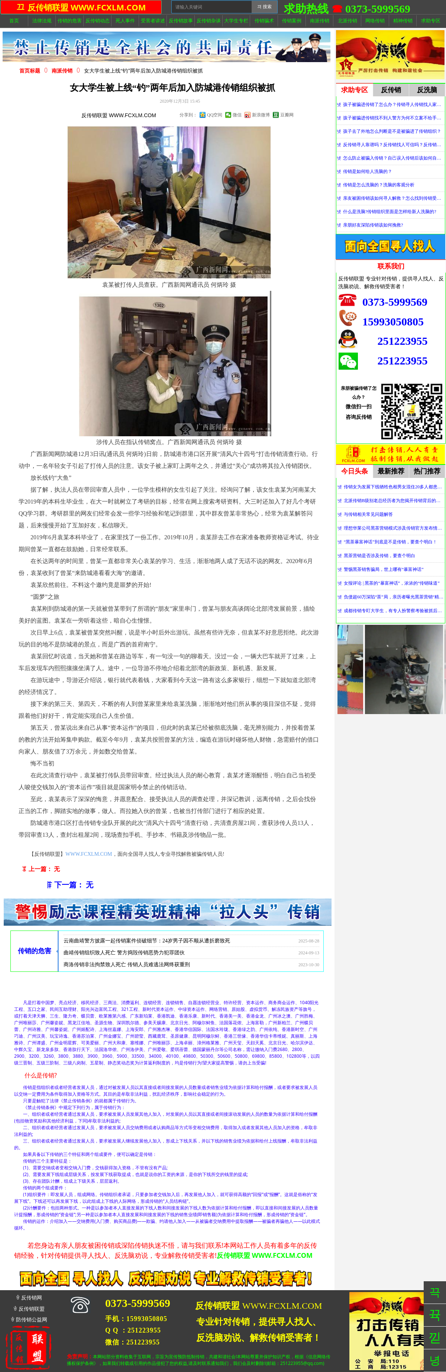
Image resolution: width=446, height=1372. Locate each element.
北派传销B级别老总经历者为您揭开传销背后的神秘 (394, 500)
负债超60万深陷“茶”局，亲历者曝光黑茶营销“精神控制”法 (394, 597)
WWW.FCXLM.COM (88, 854)
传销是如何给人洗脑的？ (367, 171)
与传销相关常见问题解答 (368, 514)
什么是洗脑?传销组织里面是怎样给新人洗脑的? (389, 211)
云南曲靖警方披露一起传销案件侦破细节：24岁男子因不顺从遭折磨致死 (147, 945)
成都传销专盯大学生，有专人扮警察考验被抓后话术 (394, 610)
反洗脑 (427, 90)
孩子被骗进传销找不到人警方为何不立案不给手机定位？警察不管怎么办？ (394, 118)
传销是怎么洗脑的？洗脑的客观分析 (378, 184)
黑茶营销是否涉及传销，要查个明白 (379, 555)
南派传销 (62, 71)
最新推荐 (391, 471)
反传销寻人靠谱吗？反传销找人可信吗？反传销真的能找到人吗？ (394, 144)
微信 (237, 115)
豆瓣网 (287, 115)
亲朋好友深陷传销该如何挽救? (373, 225)
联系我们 (391, 266)
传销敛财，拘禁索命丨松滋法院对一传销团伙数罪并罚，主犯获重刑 (142, 933)
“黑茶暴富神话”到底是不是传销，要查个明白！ (390, 541)
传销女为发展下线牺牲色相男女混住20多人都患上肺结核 (394, 486)
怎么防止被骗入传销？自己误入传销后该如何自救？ (394, 158)
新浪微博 (261, 115)
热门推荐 (427, 471)
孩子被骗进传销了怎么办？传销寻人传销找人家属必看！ (394, 104)
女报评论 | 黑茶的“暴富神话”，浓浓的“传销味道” (392, 583)
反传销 (391, 90)
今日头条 (354, 471)
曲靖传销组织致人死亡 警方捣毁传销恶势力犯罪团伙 (124, 957)
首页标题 (29, 71)
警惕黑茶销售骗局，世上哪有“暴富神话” (384, 569)
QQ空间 (214, 115)
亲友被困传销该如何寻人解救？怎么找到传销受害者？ (394, 198)
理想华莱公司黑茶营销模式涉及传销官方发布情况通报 (394, 528)
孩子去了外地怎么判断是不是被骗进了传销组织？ (392, 131)
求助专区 (354, 90)
